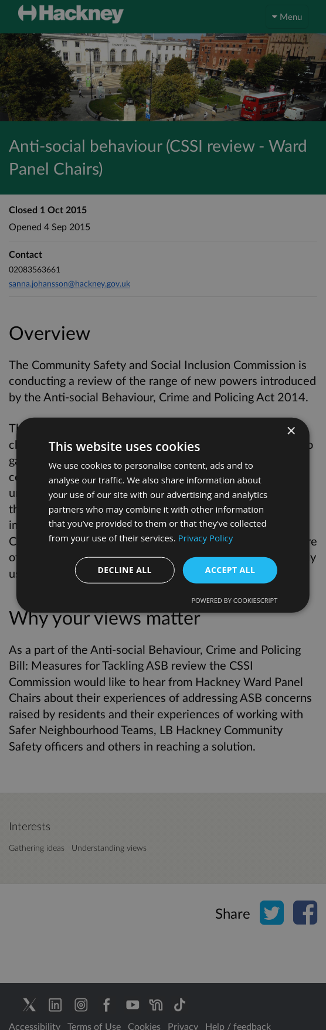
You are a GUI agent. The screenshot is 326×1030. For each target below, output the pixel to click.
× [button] (290, 431)
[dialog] (163, 515)
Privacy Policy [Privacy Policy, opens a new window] (205, 538)
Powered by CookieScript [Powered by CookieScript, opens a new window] (234, 599)
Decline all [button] (124, 569)
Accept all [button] (230, 569)
